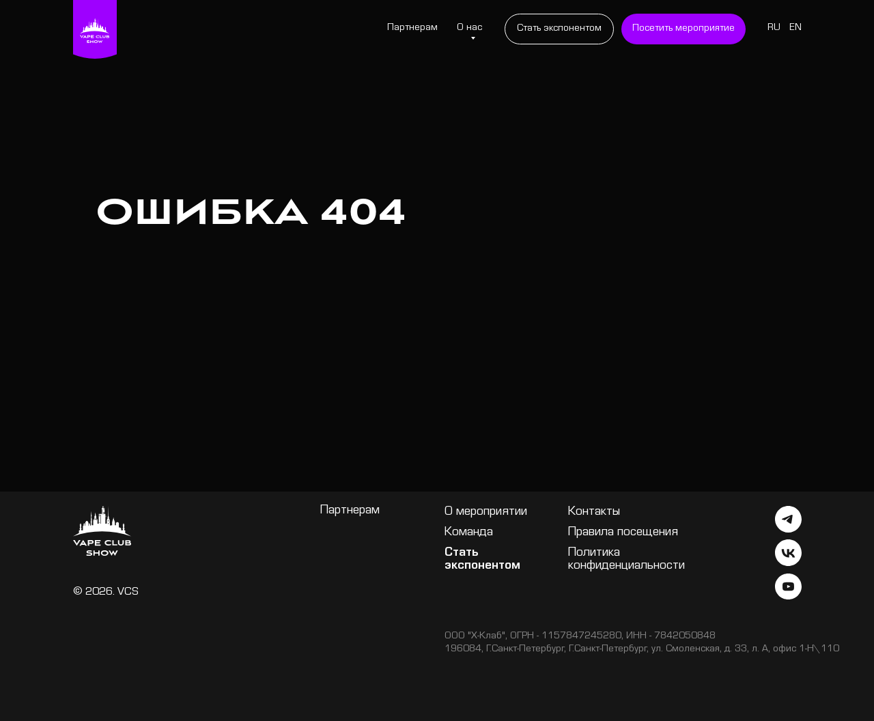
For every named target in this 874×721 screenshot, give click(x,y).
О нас (469, 28)
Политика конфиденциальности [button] (626, 560)
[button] (683, 29)
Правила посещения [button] (623, 532)
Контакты (594, 512)
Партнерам (412, 28)
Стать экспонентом (482, 560)
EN (795, 28)
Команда (469, 532)
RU (773, 28)
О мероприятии (486, 512)
